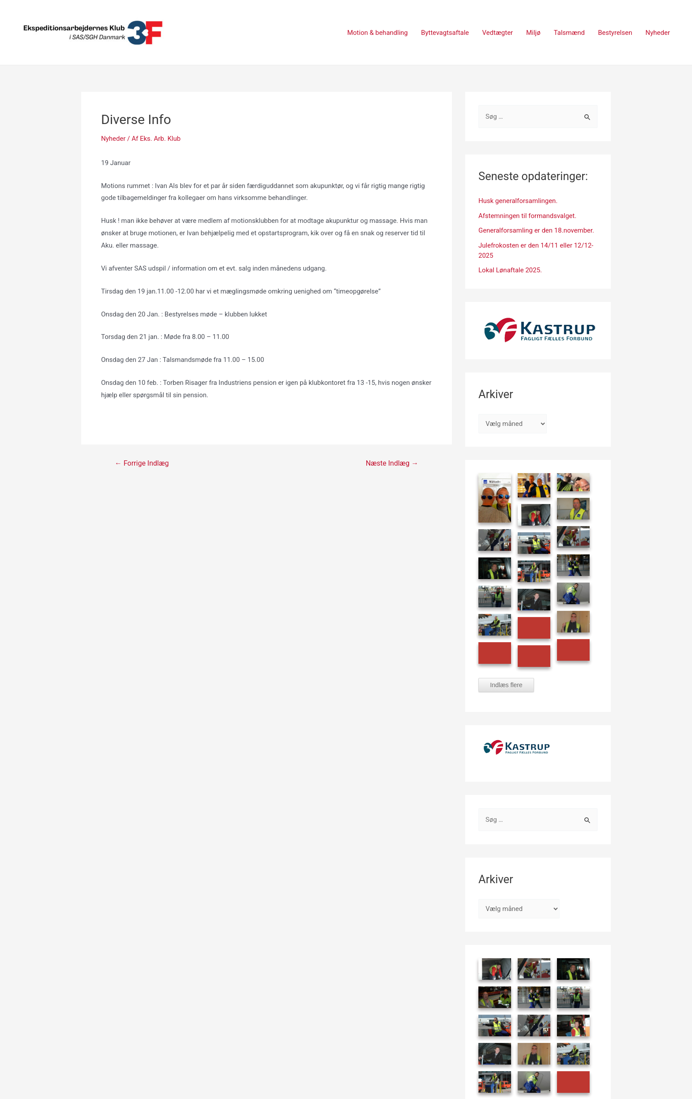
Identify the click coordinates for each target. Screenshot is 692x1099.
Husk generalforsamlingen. (517, 201)
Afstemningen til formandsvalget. (527, 216)
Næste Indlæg (392, 463)
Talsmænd (569, 33)
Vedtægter (497, 33)
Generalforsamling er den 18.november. (536, 230)
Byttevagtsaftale (445, 33)
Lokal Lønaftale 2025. (510, 270)
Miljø (533, 33)
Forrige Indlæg (142, 463)
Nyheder (657, 33)
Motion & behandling (377, 33)
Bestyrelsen (615, 33)
